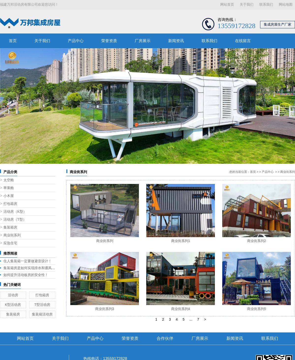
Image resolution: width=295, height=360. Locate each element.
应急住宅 (10, 243)
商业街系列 (12, 235)
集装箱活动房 (42, 314)
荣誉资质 (109, 41)
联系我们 (266, 4)
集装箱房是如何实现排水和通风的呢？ (29, 268)
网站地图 (286, 4)
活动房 (13, 295)
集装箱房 (10, 227)
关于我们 (246, 4)
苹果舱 (8, 188)
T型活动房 (42, 305)
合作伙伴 (165, 338)
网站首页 (227, 4)
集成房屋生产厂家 (277, 24)
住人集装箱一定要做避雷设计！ (27, 261)
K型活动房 (13, 305)
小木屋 (8, 196)
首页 (13, 41)
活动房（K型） (15, 211)
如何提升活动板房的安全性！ (25, 275)
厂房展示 (142, 41)
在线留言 (243, 41)
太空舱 (8, 180)
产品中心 (76, 41)
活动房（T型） (14, 219)
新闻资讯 (176, 41)
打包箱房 (10, 204)
